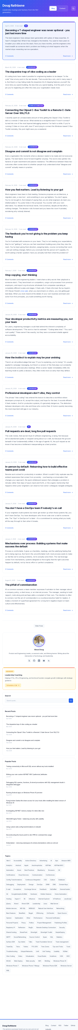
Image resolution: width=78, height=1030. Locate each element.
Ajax (56, 886)
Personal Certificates (53, 944)
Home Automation (61, 920)
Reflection (21, 953)
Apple (26, 891)
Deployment (21, 910)
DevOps (39, 910)
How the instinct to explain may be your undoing (33, 370)
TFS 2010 (34, 972)
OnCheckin (50, 939)
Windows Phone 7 (12, 991)
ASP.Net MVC (58, 891)
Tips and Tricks (58, 972)
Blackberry (41, 896)
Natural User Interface (45, 934)
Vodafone (53, 982)
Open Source (62, 939)
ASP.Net (48, 891)
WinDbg (47, 987)
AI (51, 886)
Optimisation (19, 944)
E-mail (8, 915)
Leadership (36, 929)
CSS (45, 905)
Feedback (43, 915)
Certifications (10, 901)
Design (31, 910)
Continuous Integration (32, 905)
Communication (37, 901)
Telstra (25, 972)
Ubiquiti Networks (27, 977)
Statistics (59, 963)
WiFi (39, 987)
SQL (51, 963)
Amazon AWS (66, 886)
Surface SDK (10, 967)
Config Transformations (14, 905)
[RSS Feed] (49, 686)
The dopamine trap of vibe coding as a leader (31, 73)
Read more (66, 56)
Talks (30, 967)
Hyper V (17, 924)
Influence (32, 924)
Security (62, 953)
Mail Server (54, 929)
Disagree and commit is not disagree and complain (34, 155)
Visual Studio (42, 982)
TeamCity (9, 972)
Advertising (43, 886)
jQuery (8, 929)
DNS (54, 910)
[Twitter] (29, 686)
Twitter (66, 1025)
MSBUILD (32, 934)
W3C (68, 982)
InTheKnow (57, 924)
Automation (10, 896)
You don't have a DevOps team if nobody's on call (34, 530)
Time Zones (45, 972)
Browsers (51, 896)
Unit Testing (46, 977)
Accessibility (18, 886)
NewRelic (22, 939)
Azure (19, 896)
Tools (68, 972)
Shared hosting (11, 958)
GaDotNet (53, 915)
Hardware (33, 920)
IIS (24, 924)
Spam (45, 963)
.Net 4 (8, 886)
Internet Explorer (44, 924)
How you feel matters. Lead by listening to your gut (35, 194)
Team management (62, 967)
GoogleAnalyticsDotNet (19, 920)
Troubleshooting (11, 977)
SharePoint (23, 958)
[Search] (71, 726)
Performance (38, 944)
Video (20, 982)
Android (18, 891)
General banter (65, 915)
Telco (18, 972)
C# (59, 896)
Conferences (50, 901)
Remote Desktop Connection (46, 953)
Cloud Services (23, 901)
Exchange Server (30, 915)
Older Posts (39, 652)
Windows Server (66, 991)
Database (61, 905)
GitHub (73, 1025)
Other (28, 944)
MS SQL (22, 934)
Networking (60, 934)
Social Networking (20, 963)
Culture (52, 905)
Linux (45, 929)
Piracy (24, 948)
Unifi (37, 977)
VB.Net (65, 977)
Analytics (9, 891)
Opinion (8, 944)
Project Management (44, 948)
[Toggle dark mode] (73, 8)
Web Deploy (18, 987)
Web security (30, 987)
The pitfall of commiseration (22, 610)
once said (31, 301)
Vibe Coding (10, 982)
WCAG (8, 987)
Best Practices (29, 896)
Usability (56, 977)
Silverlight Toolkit (46, 958)
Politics (31, 948)
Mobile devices (11, 934)
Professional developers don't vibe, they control (33, 409)
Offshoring (39, 939)
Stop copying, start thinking (22, 285)
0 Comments (10, 56)
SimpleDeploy (60, 958)
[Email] (44, 686)
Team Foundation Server (44, 967)
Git (7, 920)
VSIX (61, 982)
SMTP (8, 963)
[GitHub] (34, 686)
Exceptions (17, 915)
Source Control (34, 963)
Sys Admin (21, 967)
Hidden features (46, 920)
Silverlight (34, 958)
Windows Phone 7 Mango (30, 991)
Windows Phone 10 (59, 987)
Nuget (31, 939)
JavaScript (67, 924)
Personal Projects (12, 948)
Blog (53, 8)
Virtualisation (30, 982)
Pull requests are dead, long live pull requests (31, 448)
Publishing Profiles (61, 948)
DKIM (47, 910)
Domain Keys (63, 910)
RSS (60, 1025)
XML (7, 996)
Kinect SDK (25, 929)
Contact (62, 8)
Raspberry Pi (10, 953)
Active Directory (30, 886)
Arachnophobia (37, 891)
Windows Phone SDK (50, 991)
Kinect (16, 929)
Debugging (10, 910)
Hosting (8, 924)
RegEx (31, 953)
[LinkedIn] (39, 686)
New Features (11, 939)
